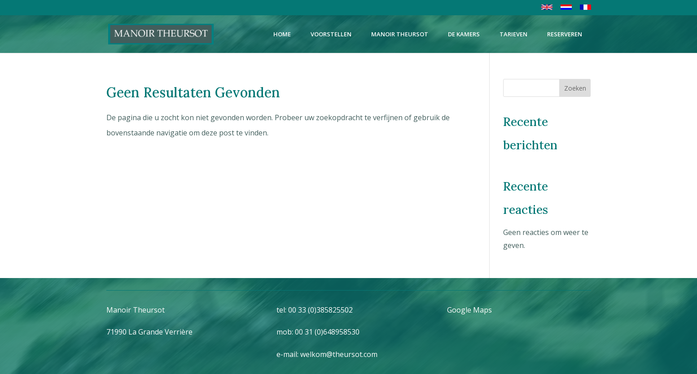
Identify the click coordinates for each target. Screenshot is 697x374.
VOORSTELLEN (331, 34)
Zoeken (575, 88)
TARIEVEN (513, 34)
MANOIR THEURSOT (399, 34)
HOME (282, 34)
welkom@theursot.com (338, 354)
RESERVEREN (564, 34)
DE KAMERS (464, 34)
